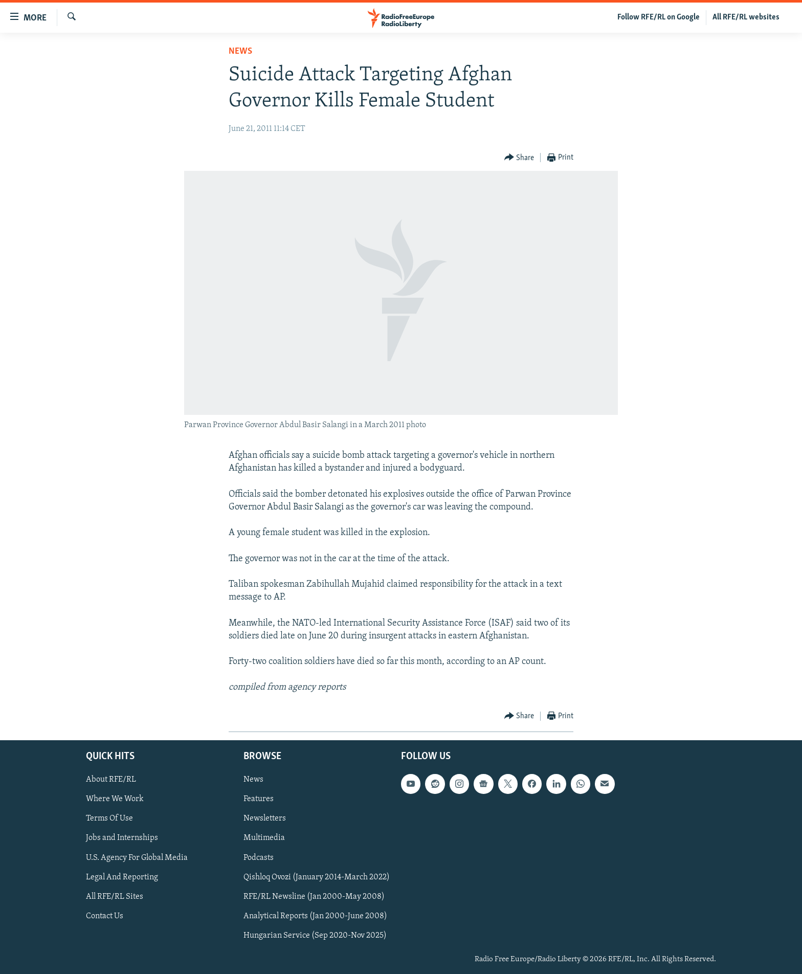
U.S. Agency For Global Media (137, 857)
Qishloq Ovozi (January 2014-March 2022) (316, 877)
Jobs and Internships (122, 838)
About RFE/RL (111, 780)
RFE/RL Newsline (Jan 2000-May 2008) (314, 896)
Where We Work (115, 799)
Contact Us (104, 916)
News (240, 51)
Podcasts (258, 857)
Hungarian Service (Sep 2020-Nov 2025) (315, 935)
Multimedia (264, 838)
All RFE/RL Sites (114, 896)
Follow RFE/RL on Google (658, 17)
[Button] (519, 158)
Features (258, 799)
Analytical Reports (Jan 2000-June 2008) (315, 916)
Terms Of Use (109, 818)
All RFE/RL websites (745, 17)
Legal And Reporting (122, 877)
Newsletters (264, 818)
